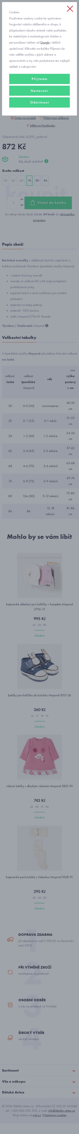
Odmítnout (39, 102)
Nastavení (39, 91)
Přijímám (40, 79)
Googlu (45, 42)
